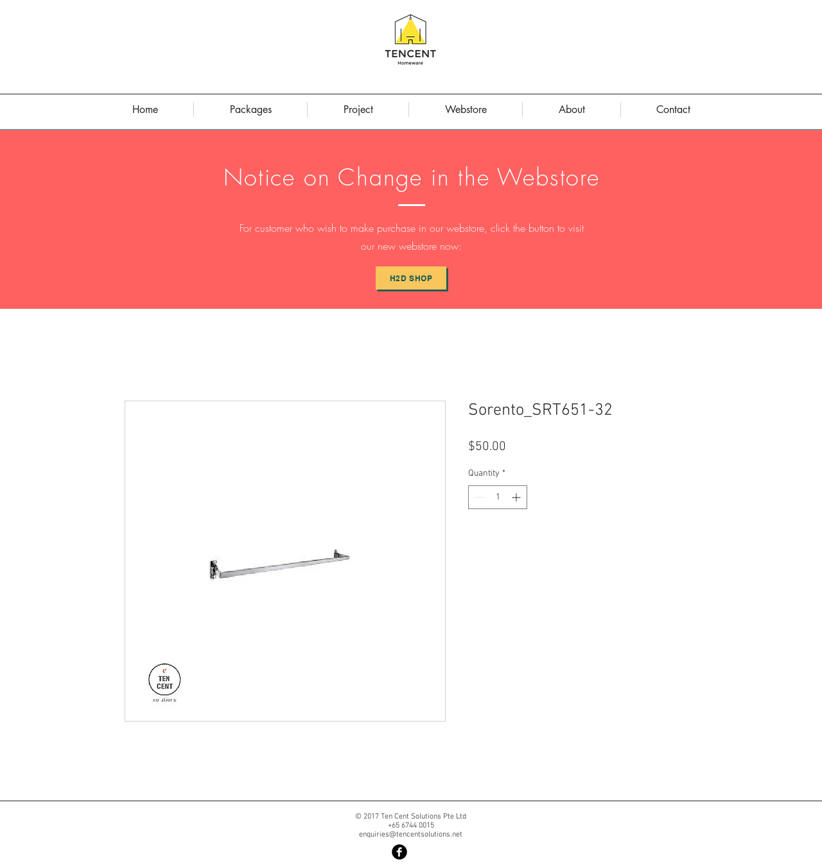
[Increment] (517, 497)
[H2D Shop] (411, 278)
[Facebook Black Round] (399, 852)
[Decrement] (478, 497)
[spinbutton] (497, 497)
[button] (571, 109)
